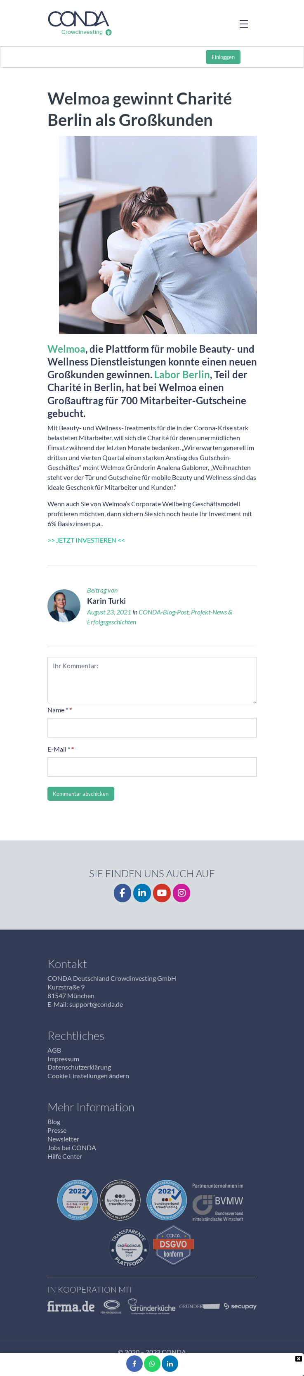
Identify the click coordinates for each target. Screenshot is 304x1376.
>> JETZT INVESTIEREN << (86, 540)
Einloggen (223, 57)
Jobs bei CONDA (71, 1147)
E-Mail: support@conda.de (85, 1004)
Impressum (63, 1059)
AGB (54, 1050)
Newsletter (63, 1139)
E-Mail (56, 749)
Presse (56, 1130)
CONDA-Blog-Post (164, 612)
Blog (53, 1121)
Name (55, 710)
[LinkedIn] (142, 893)
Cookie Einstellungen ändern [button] (88, 1075)
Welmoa (66, 349)
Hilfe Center (64, 1156)
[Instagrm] (182, 893)
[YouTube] (162, 893)
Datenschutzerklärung (79, 1067)
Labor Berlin (182, 374)
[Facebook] (123, 893)
